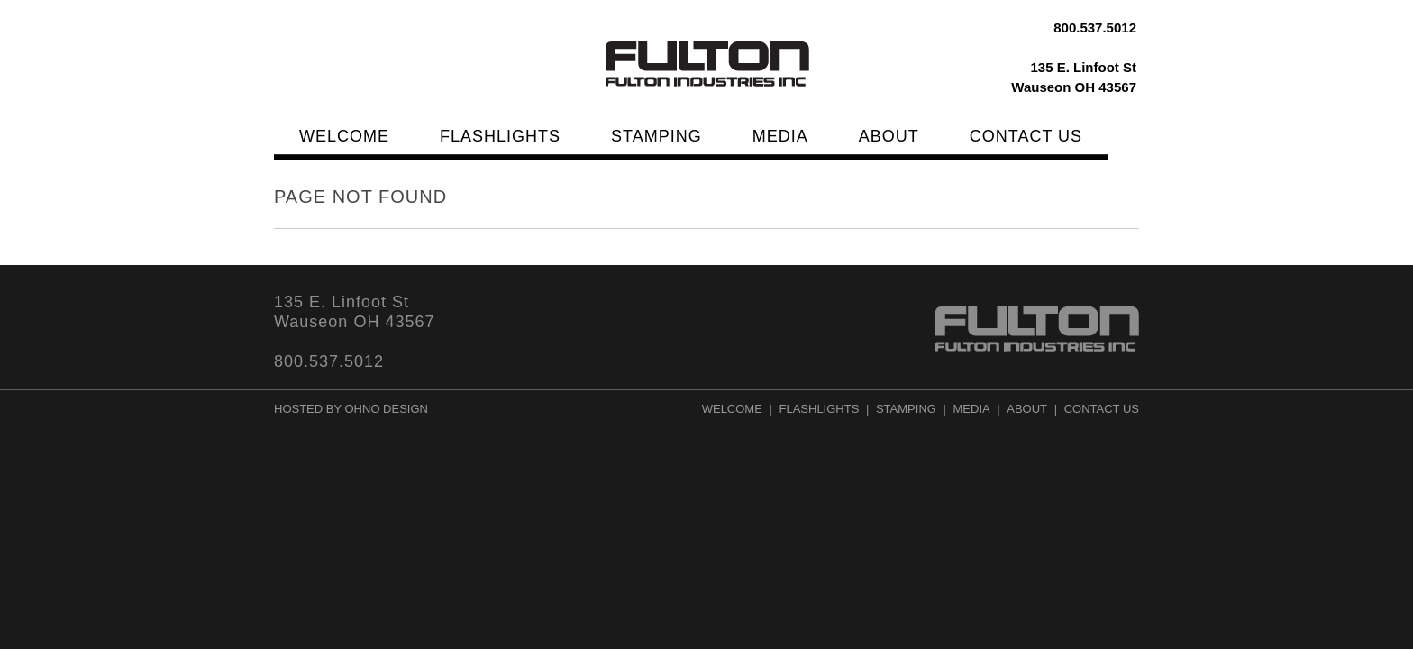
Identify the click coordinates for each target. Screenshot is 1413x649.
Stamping (656, 136)
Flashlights (500, 136)
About (889, 136)
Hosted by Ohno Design (351, 409)
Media (780, 136)
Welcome (344, 136)
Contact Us (1026, 136)
